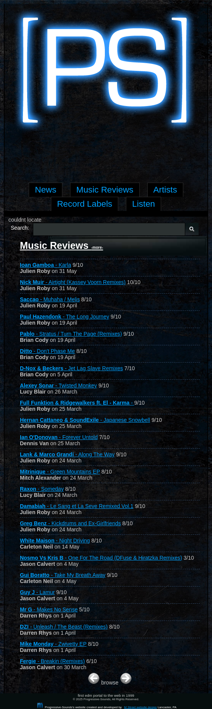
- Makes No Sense (49, 609)
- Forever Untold (59, 437)
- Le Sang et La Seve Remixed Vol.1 (77, 506)
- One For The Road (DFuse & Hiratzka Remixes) (101, 558)
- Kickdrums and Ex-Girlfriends (70, 523)
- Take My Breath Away (63, 575)
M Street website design (140, 707)
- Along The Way (67, 454)
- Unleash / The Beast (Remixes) (64, 627)
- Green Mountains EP (60, 472)
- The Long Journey (64, 317)
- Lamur (37, 592)
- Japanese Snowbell (85, 420)
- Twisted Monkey (58, 385)
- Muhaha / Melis (50, 299)
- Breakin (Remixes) (52, 661)
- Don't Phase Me (47, 351)
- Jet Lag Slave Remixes (71, 368)
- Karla (45, 265)
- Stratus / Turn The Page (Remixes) (71, 334)
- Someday (42, 489)
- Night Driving (55, 540)
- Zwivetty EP (53, 644)
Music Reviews (61, 245)
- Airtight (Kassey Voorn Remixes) (73, 282)
